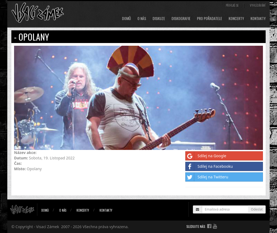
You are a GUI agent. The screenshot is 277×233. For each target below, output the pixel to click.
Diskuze (159, 18)
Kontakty (258, 18)
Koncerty (236, 18)
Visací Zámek (47, 226)
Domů (126, 18)
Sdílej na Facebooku (209, 166)
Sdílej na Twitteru (207, 177)
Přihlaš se (232, 5)
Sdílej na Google (206, 156)
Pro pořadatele (209, 18)
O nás (141, 18)
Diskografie (181, 18)
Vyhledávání (258, 5)
